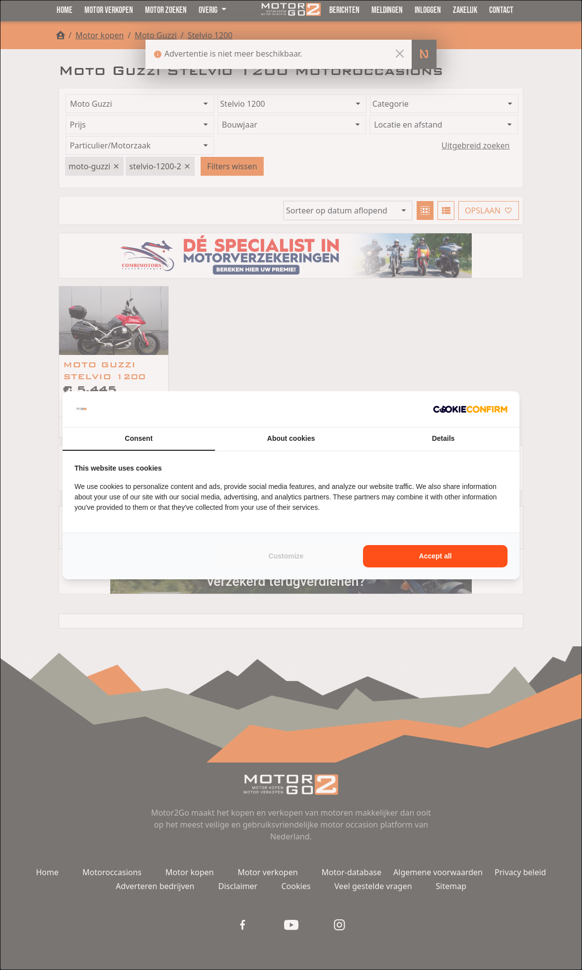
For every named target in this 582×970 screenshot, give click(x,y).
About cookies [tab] (291, 438)
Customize (286, 556)
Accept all (435, 556)
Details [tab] (443, 438)
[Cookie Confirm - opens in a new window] (470, 409)
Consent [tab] (138, 438)
